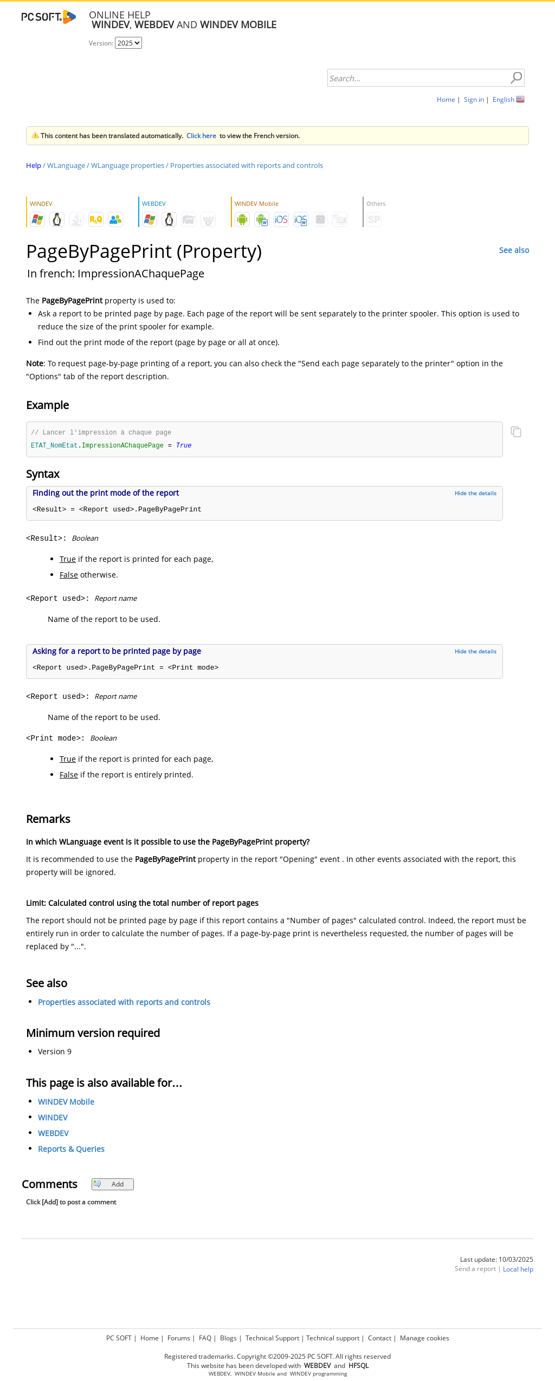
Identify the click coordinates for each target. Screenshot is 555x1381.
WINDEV (52, 1118)
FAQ (205, 1338)
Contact (379, 1338)
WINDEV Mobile (66, 1103)
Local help (518, 1270)
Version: (102, 43)
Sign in (474, 99)
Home (446, 99)
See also (514, 250)
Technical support (332, 1338)
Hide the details (475, 494)
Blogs (228, 1338)
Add (108, 1185)
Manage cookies (424, 1338)
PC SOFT (119, 1338)
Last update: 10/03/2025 (496, 1260)
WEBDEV (53, 1134)
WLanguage (66, 165)
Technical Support (272, 1338)
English (503, 99)
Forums (178, 1338)
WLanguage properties (127, 165)
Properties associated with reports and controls (246, 165)
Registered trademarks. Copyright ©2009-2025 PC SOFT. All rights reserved (277, 1356)
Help (33, 165)
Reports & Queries (71, 1150)
